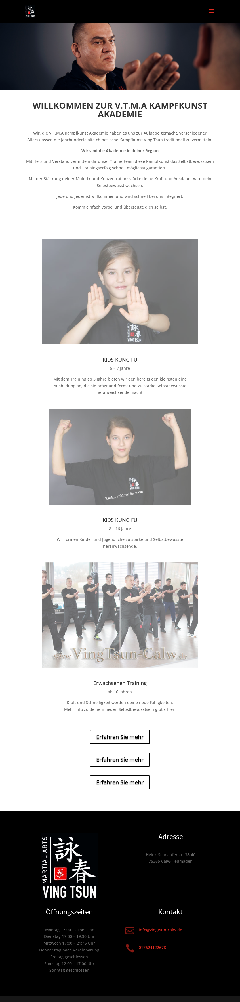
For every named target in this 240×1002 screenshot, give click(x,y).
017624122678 (152, 947)
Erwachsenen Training (120, 683)
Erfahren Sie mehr (120, 737)
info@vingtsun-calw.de (160, 929)
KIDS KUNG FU (120, 359)
